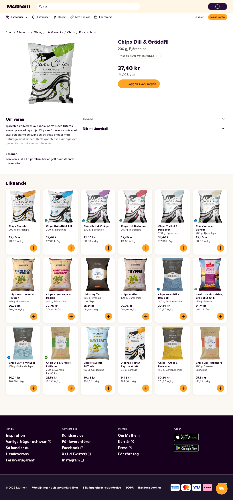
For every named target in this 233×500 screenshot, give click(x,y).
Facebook (73, 447)
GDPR (129, 487)
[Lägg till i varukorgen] (33, 248)
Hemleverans (17, 454)
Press (125, 447)
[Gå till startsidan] (18, 6)
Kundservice (73, 435)
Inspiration (15, 435)
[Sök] (40, 6)
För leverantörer (76, 441)
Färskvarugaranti (20, 460)
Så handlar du (17, 447)
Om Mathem (129, 435)
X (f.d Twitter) (76, 454)
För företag (128, 454)
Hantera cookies (149, 487)
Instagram (73, 460)
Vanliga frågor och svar (28, 441)
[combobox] (90, 6)
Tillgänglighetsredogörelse (102, 487)
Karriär (126, 441)
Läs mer (11, 153)
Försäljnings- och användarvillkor (54, 487)
